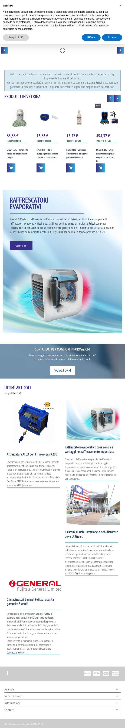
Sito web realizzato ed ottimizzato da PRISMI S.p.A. (23, 724)
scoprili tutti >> (12, 393)
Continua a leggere (85, 573)
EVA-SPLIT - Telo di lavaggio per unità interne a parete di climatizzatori (47, 153)
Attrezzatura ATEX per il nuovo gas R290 (32, 454)
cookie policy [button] (101, 15)
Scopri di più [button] (15, 37)
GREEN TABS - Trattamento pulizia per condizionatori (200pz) (17, 153)
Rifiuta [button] (91, 37)
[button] (120, 5)
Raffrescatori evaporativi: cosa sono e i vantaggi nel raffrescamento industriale (89, 449)
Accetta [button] (112, 37)
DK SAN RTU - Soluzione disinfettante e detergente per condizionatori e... (76, 153)
